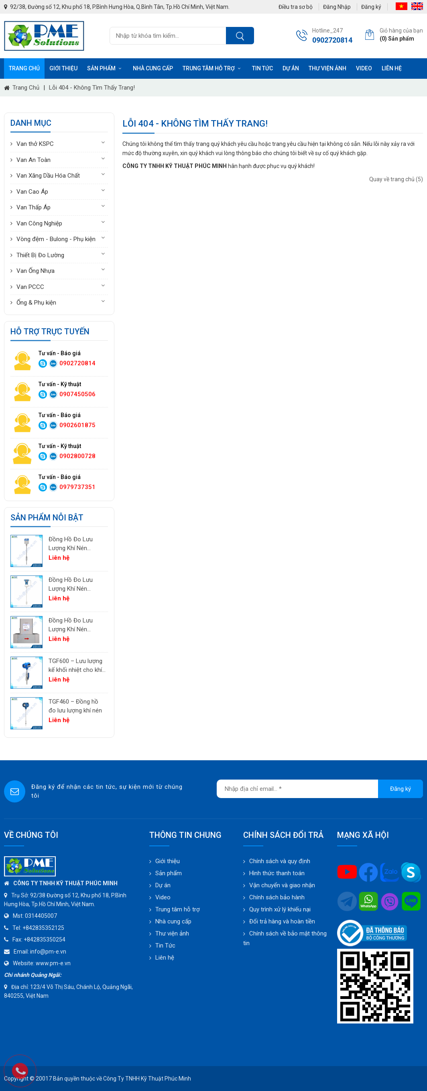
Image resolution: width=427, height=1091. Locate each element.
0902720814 (77, 363)
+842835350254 (44, 939)
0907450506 (77, 394)
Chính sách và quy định (279, 861)
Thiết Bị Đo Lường (40, 255)
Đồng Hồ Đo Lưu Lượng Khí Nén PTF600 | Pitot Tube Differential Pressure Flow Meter (76, 585)
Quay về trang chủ (396, 179)
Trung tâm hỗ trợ (212, 68)
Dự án (291, 68)
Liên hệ (392, 68)
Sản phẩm (105, 68)
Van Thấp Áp (33, 207)
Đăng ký (371, 7)
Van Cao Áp (32, 191)
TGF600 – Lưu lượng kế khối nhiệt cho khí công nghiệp (75, 666)
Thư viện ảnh (327, 68)
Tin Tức (165, 945)
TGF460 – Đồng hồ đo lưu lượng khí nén (75, 706)
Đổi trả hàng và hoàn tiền (282, 921)
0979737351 (77, 487)
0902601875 (77, 425)
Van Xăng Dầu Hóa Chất (48, 175)
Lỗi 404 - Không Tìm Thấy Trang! (92, 87)
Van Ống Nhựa (35, 270)
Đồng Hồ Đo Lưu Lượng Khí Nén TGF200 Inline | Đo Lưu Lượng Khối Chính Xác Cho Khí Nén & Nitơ (73, 625)
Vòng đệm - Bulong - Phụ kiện (56, 239)
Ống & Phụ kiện (36, 302)
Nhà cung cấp (153, 68)
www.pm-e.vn (53, 963)
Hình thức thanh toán (277, 873)
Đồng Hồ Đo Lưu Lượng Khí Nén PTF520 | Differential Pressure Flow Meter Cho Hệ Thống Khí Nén (76, 544)
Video (364, 68)
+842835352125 (43, 928)
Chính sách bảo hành (277, 897)
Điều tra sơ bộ (296, 7)
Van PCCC (30, 287)
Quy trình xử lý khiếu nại (280, 909)
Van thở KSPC (35, 143)
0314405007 (41, 916)
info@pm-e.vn (48, 951)
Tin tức (262, 68)
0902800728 (77, 456)
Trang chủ (24, 68)
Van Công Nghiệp (39, 223)
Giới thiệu (63, 68)
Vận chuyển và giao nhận (282, 885)
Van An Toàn (33, 160)
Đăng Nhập (337, 7)
